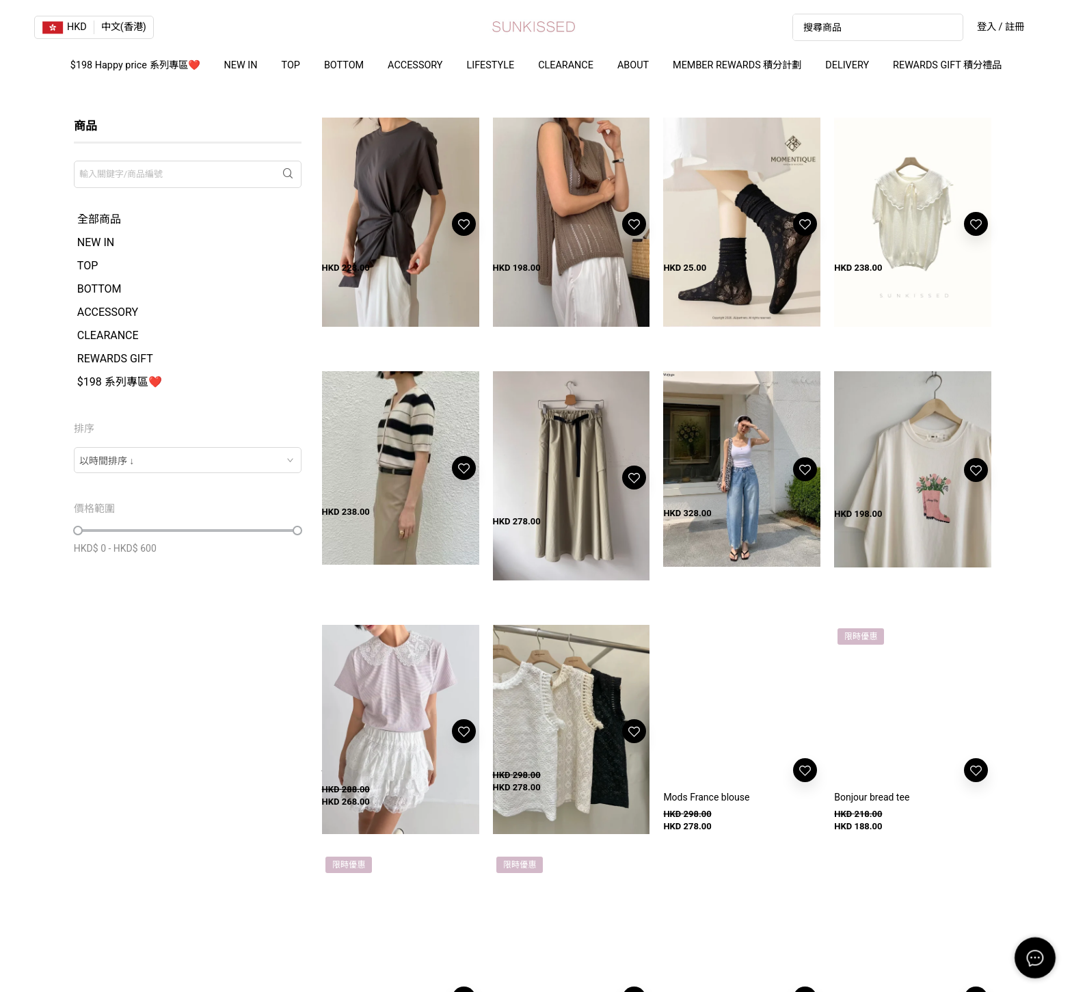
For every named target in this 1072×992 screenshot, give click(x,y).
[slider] (78, 530)
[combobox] (188, 460)
